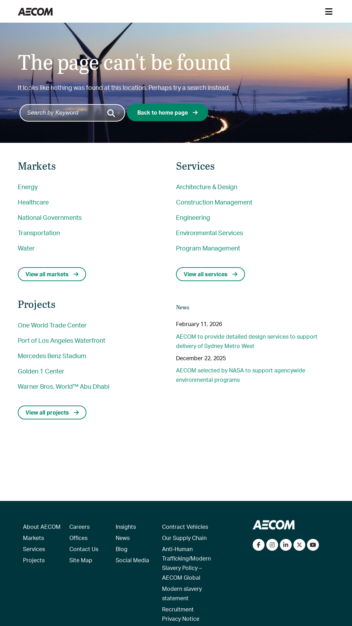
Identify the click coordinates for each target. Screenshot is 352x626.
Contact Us (83, 548)
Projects (34, 560)
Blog (122, 548)
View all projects (52, 412)
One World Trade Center (52, 325)
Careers (79, 526)
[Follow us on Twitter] (299, 545)
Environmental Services (209, 233)
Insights (126, 526)
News (123, 537)
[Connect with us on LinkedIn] (286, 545)
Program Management (208, 248)
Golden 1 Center (41, 371)
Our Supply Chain (184, 537)
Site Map (80, 560)
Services (34, 548)
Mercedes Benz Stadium (52, 355)
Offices (78, 537)
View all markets (51, 274)
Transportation (39, 233)
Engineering (193, 217)
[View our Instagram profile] (272, 545)
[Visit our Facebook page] (259, 545)
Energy (28, 187)
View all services (210, 274)
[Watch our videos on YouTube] (313, 545)
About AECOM (42, 526)
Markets (33, 537)
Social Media (132, 560)
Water (26, 248)
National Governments (50, 217)
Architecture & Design (206, 187)
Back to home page (167, 112)
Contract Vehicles (185, 526)
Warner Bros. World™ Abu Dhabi (63, 386)
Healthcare (33, 202)
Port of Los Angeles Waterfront (61, 340)
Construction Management (214, 202)
